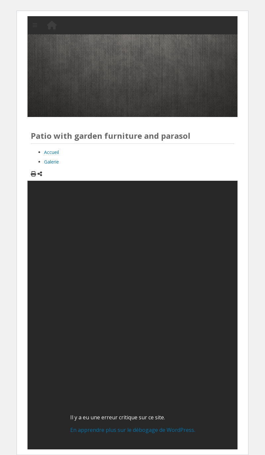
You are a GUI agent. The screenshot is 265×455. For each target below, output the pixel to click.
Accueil (51, 152)
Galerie (51, 162)
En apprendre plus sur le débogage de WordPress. (132, 430)
